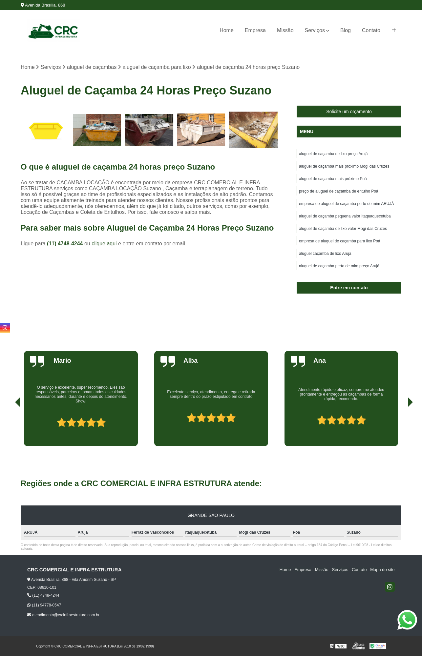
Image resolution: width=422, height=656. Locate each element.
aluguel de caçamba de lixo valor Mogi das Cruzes (343, 228)
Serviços (315, 30)
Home (227, 30)
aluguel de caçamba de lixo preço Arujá (333, 154)
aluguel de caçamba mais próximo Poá (333, 178)
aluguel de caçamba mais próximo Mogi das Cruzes (344, 166)
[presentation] (8, 427)
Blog (345, 30)
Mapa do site (382, 569)
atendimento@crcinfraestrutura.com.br (63, 615)
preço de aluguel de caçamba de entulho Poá (338, 191)
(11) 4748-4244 (65, 243)
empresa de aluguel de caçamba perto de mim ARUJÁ (346, 203)
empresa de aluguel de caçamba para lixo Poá (339, 241)
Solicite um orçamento (349, 111)
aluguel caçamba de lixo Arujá (325, 253)
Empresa (255, 30)
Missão (285, 30)
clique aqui (104, 243)
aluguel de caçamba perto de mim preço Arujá (339, 266)
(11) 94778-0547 (44, 605)
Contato (371, 30)
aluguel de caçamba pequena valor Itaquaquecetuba (345, 216)
